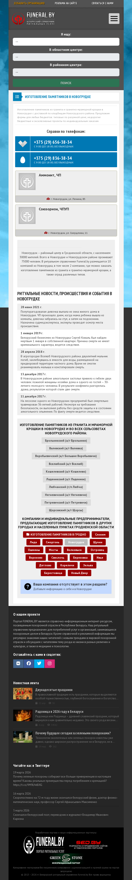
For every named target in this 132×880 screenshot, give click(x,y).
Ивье (100, 557)
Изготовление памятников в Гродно (56, 534)
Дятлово (45, 565)
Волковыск (74, 550)
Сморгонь (52, 542)
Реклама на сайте (66, 3)
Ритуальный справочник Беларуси (33, 18)
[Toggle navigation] (114, 18)
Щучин (97, 542)
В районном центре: (66, 65)
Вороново (35, 557)
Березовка (80, 557)
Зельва (88, 565)
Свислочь (57, 557)
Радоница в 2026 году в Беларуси (59, 711)
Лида (33, 542)
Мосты (53, 550)
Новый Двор (79, 573)
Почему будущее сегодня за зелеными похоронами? (73, 733)
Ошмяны (34, 550)
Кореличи (67, 565)
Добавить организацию (29, 3)
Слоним (100, 534)
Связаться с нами (102, 3)
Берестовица (53, 573)
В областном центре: (66, 49)
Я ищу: (66, 34)
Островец (97, 550)
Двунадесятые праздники (54, 690)
